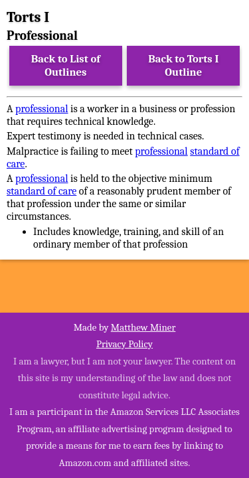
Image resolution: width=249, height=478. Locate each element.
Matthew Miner (143, 327)
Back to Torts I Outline (183, 65)
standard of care (41, 191)
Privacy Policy (124, 344)
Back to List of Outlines (65, 65)
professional (41, 109)
